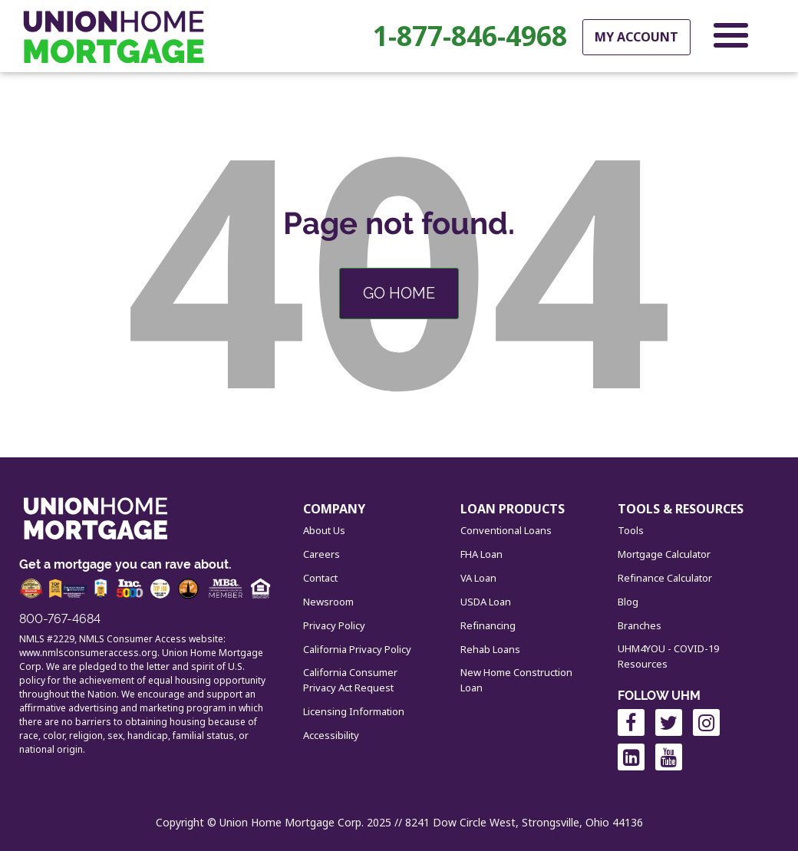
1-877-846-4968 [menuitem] (470, 36)
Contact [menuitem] (320, 578)
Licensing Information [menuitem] (353, 711)
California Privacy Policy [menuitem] (357, 649)
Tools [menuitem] (631, 530)
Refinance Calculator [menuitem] (665, 578)
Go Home (399, 293)
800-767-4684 (60, 619)
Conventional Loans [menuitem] (506, 530)
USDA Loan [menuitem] (485, 602)
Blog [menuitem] (628, 602)
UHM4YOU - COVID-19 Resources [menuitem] (668, 656)
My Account (636, 36)
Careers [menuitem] (321, 554)
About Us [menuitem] (324, 530)
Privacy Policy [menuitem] (334, 625)
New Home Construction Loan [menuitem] (516, 679)
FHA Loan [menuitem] (481, 554)
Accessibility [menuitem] (331, 735)
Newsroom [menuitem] (328, 602)
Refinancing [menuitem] (488, 625)
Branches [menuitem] (639, 625)
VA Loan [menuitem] (478, 578)
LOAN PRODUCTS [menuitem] (512, 508)
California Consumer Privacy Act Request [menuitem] (350, 679)
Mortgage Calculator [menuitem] (664, 554)
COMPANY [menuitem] (334, 508)
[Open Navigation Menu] (731, 38)
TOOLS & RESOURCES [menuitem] (681, 508)
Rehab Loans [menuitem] (490, 649)
